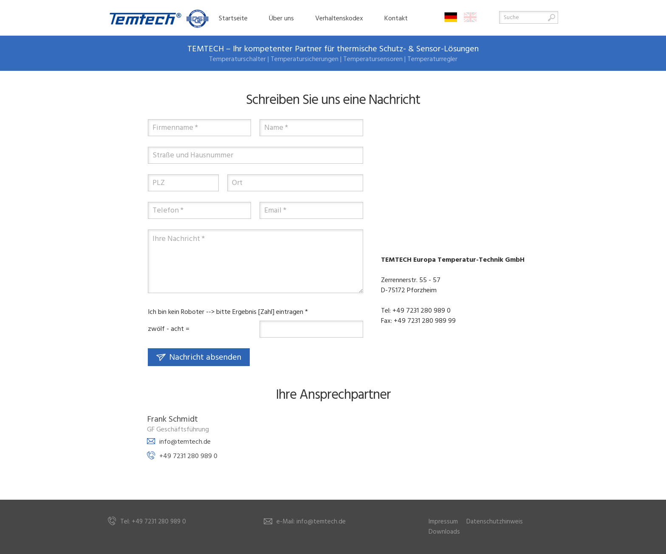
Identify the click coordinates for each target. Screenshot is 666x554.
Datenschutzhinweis (494, 522)
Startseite (233, 18)
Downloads (444, 532)
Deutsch (450, 17)
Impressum (443, 522)
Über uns (281, 18)
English (470, 17)
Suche (551, 17)
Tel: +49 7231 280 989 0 (153, 522)
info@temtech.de (185, 442)
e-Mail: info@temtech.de (311, 522)
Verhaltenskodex (339, 18)
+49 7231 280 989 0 (188, 456)
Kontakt (396, 18)
